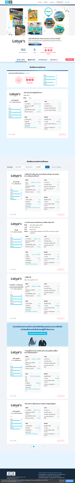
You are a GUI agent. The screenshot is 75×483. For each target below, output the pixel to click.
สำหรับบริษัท (59, 2)
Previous (9, 121)
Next (65, 121)
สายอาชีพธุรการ (57, 476)
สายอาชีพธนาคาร (61, 474)
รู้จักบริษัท (31, 60)
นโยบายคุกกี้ (19, 481)
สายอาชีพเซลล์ (42, 476)
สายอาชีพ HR (49, 476)
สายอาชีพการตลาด (52, 474)
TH (68, 2)
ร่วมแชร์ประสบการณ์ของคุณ (37, 333)
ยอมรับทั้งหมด (69, 481)
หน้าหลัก (40, 2)
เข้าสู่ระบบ (52, 2)
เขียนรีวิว (46, 2)
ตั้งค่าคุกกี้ (62, 481)
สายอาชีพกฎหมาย (43, 474)
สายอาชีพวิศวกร (61, 477)
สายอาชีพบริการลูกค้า (43, 477)
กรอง (47, 167)
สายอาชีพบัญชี (53, 477)
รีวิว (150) (21, 60)
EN (66, 2)
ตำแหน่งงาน (42, 60)
